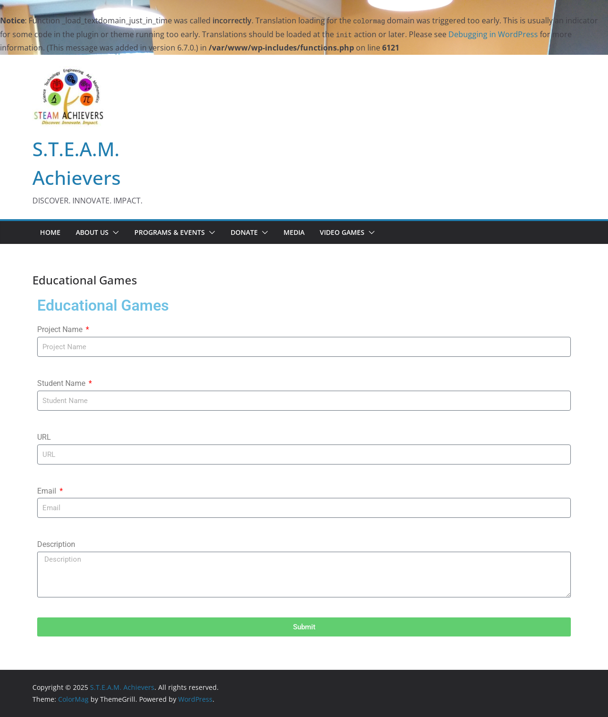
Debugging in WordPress (493, 34)
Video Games (342, 232)
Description (56, 544)
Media (294, 232)
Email (47, 490)
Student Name (62, 383)
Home (50, 232)
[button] (114, 232)
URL (44, 437)
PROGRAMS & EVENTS (169, 232)
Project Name (60, 329)
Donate (244, 232)
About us (92, 232)
